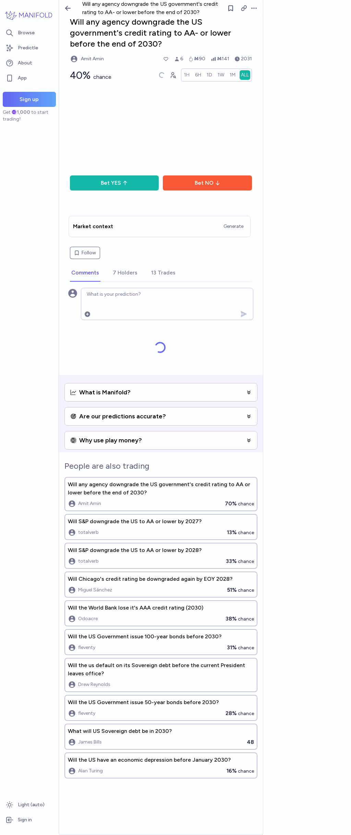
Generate (233, 226)
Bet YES (114, 183)
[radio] (187, 75)
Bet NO (207, 183)
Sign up (29, 99)
